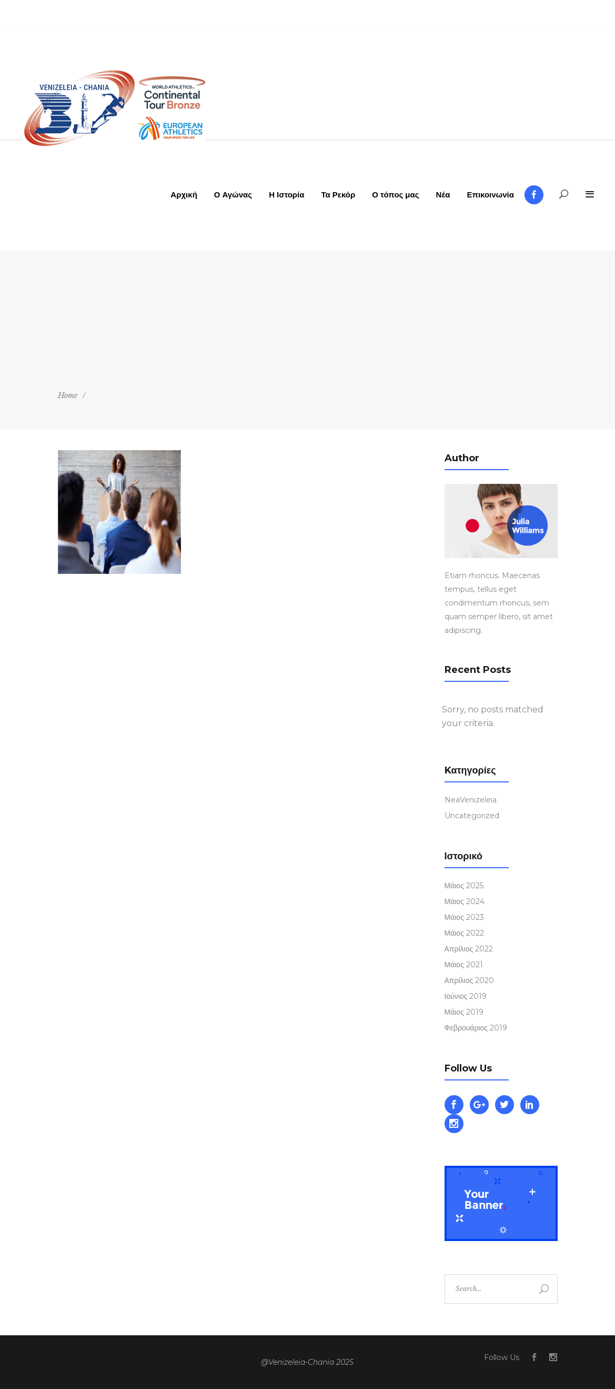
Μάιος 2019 (464, 1012)
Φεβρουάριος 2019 (476, 1028)
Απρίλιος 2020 (470, 980)
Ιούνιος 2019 (466, 996)
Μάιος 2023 (464, 917)
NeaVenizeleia (471, 800)
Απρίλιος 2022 (469, 949)
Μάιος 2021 (464, 964)
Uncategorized (472, 815)
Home (67, 395)
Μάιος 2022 (464, 933)
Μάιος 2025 (464, 885)
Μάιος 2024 (465, 901)
